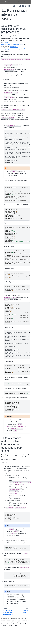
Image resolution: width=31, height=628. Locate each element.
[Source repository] (13, 6)
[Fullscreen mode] (19, 6)
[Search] (25, 6)
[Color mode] (22, 6)
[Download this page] (16, 6)
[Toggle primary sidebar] (2, 6)
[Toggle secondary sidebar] (28, 6)
